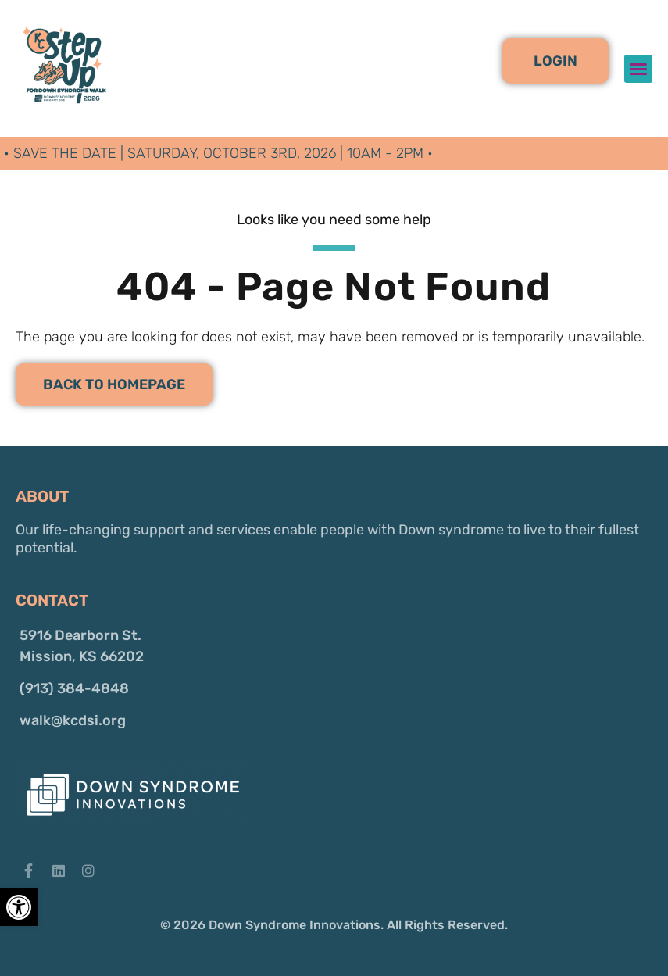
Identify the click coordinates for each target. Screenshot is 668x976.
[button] (555, 61)
